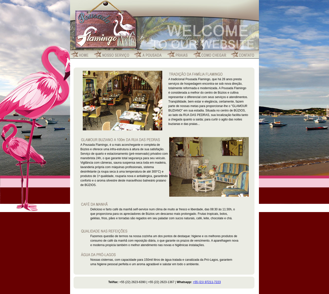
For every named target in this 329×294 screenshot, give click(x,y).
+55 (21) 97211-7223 (207, 282)
